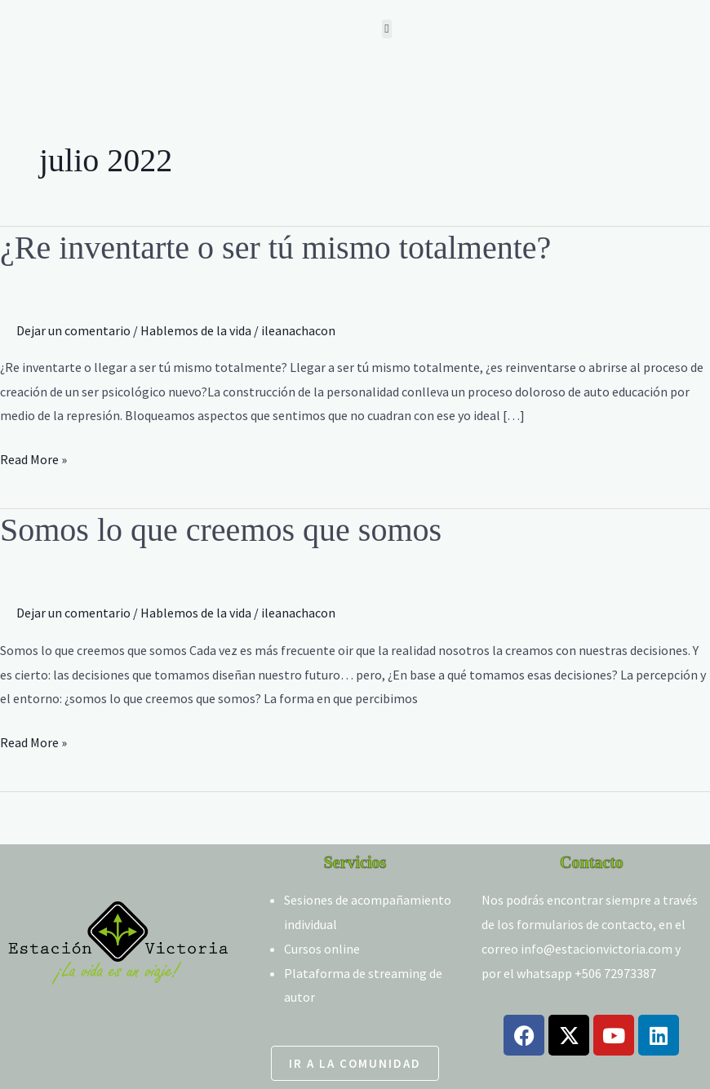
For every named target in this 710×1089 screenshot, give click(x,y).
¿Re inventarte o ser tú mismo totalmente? (275, 247)
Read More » (33, 457)
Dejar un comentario (73, 330)
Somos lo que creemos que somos (221, 529)
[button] (387, 29)
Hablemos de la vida (195, 330)
